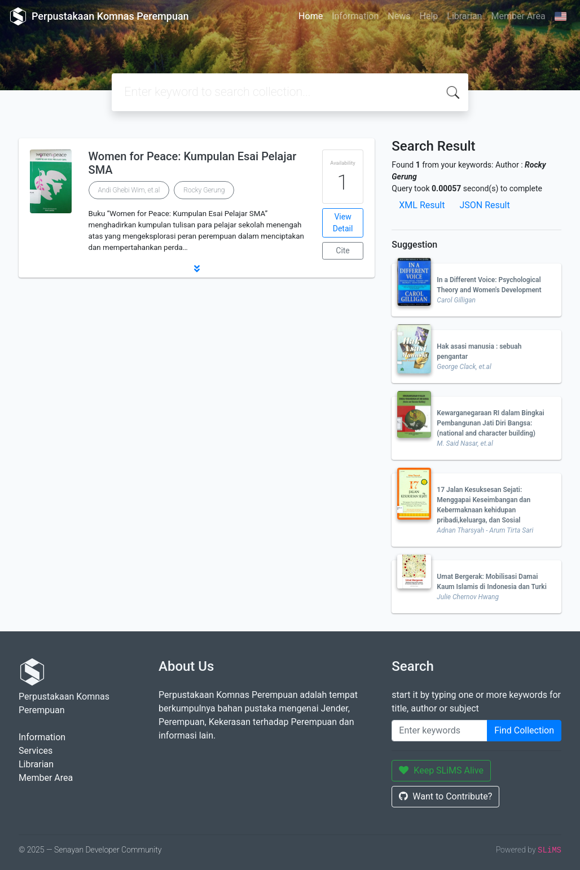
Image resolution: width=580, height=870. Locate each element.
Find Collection (524, 730)
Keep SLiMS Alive (441, 770)
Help (428, 16)
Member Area (518, 16)
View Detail (343, 222)
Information (355, 16)
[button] (197, 269)
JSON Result (484, 205)
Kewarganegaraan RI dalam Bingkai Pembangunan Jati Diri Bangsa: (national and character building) (490, 423)
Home (310, 16)
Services (35, 750)
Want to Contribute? (445, 796)
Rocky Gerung (204, 190)
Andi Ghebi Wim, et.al (129, 190)
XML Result (422, 205)
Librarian (464, 16)
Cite (343, 250)
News (399, 16)
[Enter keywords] (439, 730)
